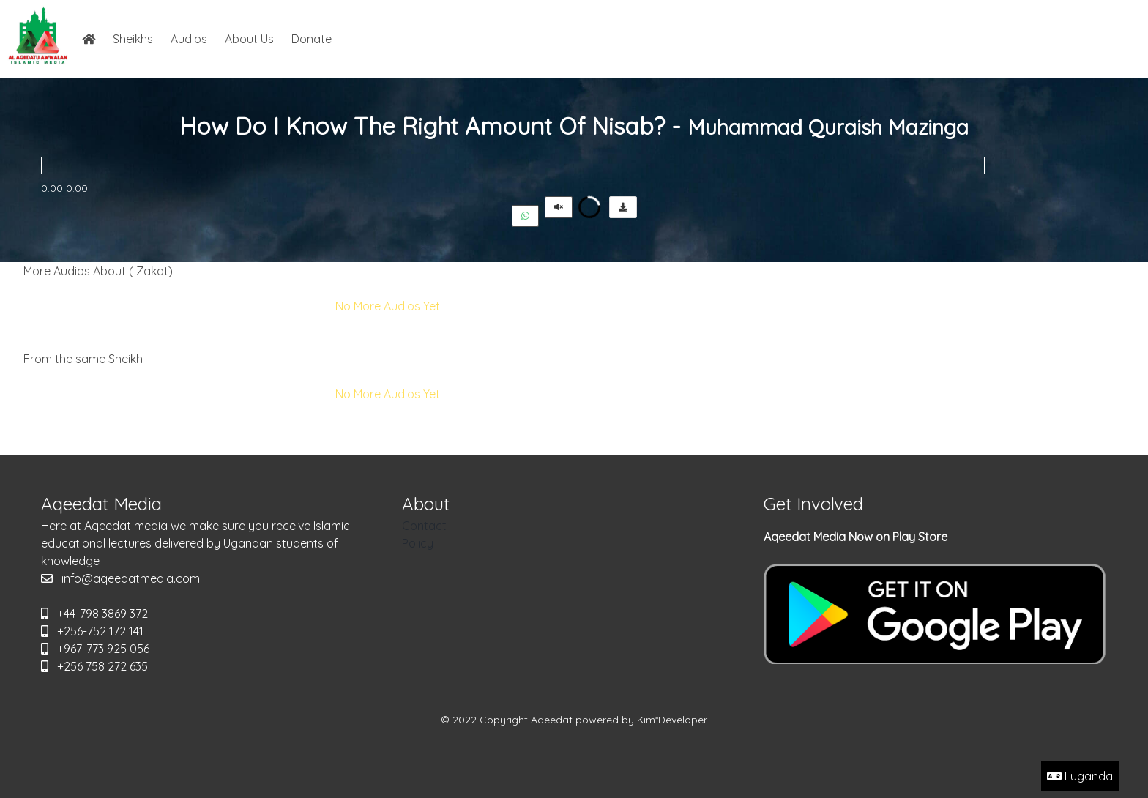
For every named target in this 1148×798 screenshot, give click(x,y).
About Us (249, 38)
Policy (417, 543)
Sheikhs (133, 38)
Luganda (1080, 776)
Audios (189, 38)
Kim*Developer (672, 719)
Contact (424, 525)
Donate (311, 38)
